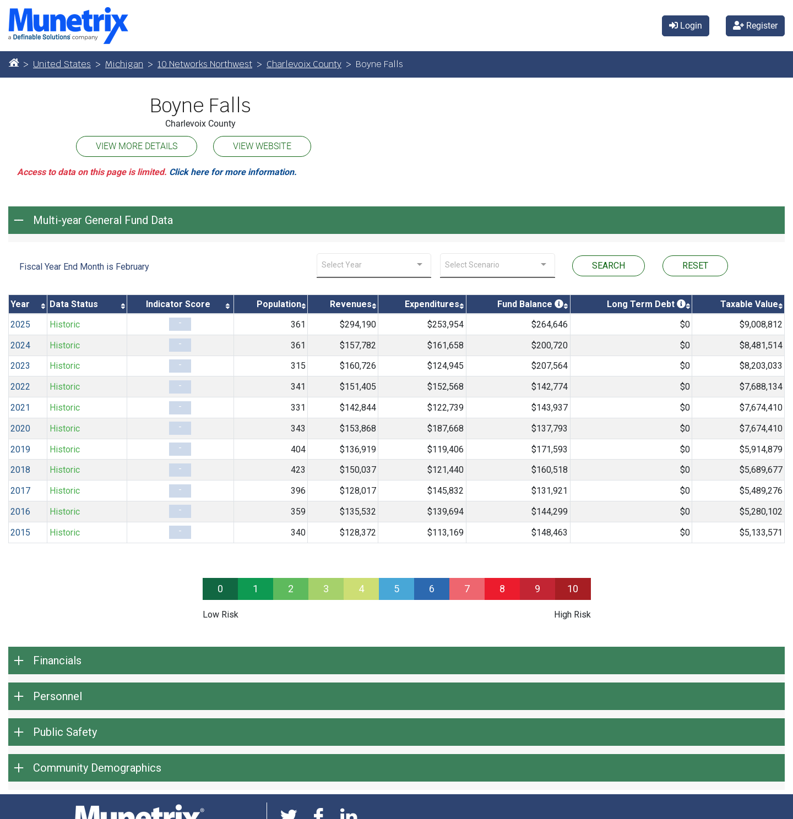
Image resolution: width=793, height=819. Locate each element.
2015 (20, 532)
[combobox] (374, 265)
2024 (20, 345)
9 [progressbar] (537, 588)
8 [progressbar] (502, 588)
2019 (20, 449)
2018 (20, 470)
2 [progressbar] (291, 588)
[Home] (14, 62)
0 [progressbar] (220, 588)
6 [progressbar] (431, 588)
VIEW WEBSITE (262, 146)
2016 (20, 511)
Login (685, 25)
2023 (20, 366)
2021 (20, 407)
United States (62, 64)
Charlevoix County (304, 64)
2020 (20, 428)
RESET (695, 265)
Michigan (124, 64)
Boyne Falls (200, 105)
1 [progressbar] (255, 588)
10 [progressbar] (572, 588)
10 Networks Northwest (204, 64)
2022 (20, 386)
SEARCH (608, 265)
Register (755, 25)
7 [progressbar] (467, 588)
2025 (20, 324)
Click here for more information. (233, 172)
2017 (20, 490)
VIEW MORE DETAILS (136, 146)
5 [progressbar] (396, 588)
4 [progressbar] (361, 588)
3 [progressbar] (326, 588)
